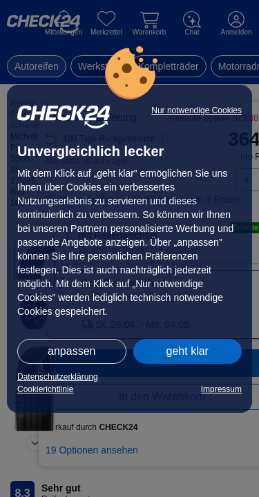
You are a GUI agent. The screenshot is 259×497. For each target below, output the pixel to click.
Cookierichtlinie (45, 389)
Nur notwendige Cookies (196, 110)
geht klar (187, 351)
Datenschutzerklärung (57, 377)
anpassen (71, 351)
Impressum (221, 389)
